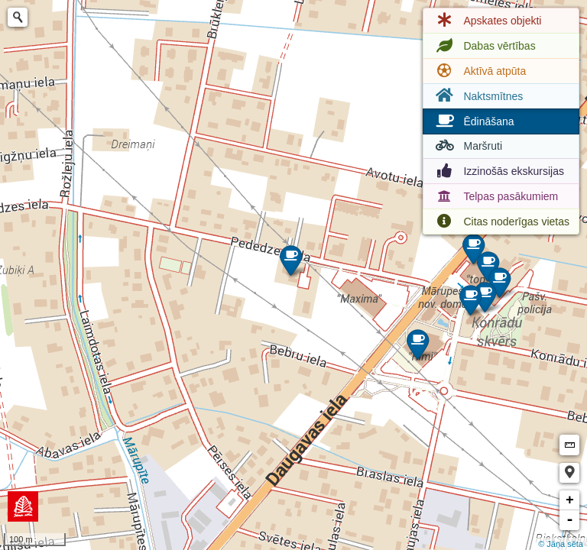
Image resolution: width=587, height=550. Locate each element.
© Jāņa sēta (560, 543)
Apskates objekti (487, 21)
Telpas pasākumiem (495, 196)
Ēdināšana (473, 121)
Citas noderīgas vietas (501, 221)
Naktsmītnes (478, 95)
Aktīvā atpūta (479, 71)
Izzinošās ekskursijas (498, 171)
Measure (569, 445)
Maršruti (467, 146)
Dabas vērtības (484, 46)
